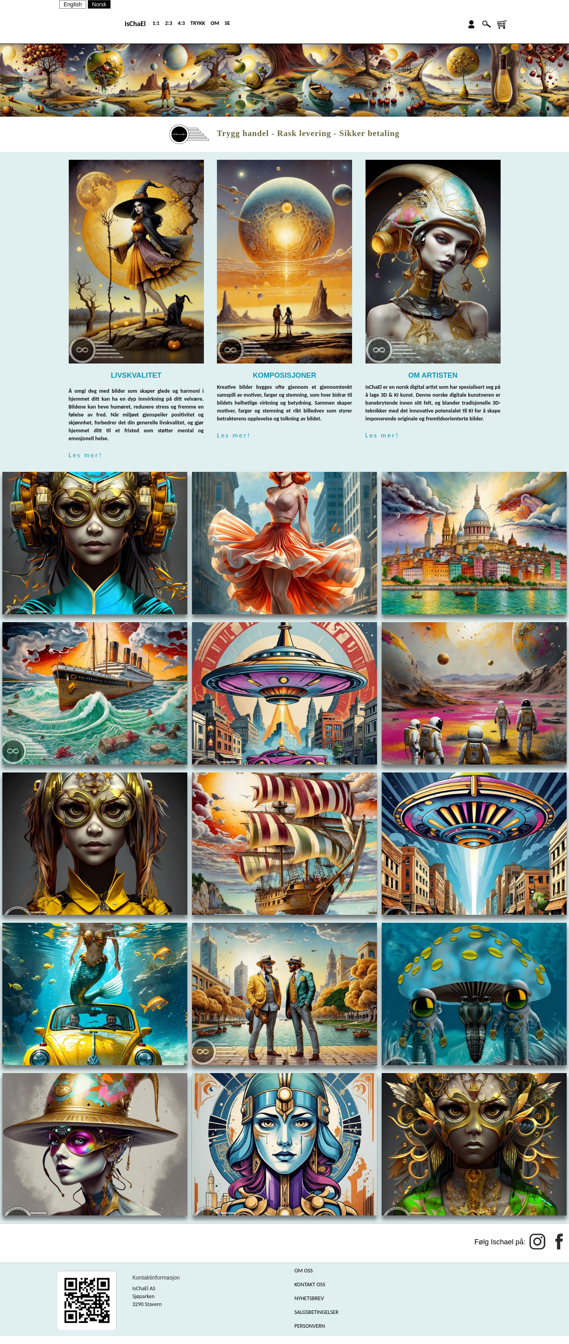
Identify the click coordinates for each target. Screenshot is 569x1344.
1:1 (156, 23)
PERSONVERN (309, 1326)
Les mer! (86, 455)
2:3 (168, 23)
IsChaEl (134, 23)
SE (227, 23)
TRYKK (197, 23)
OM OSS (303, 1270)
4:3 (181, 23)
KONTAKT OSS (309, 1284)
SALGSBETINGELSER (316, 1312)
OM (215, 23)
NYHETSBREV (309, 1298)
